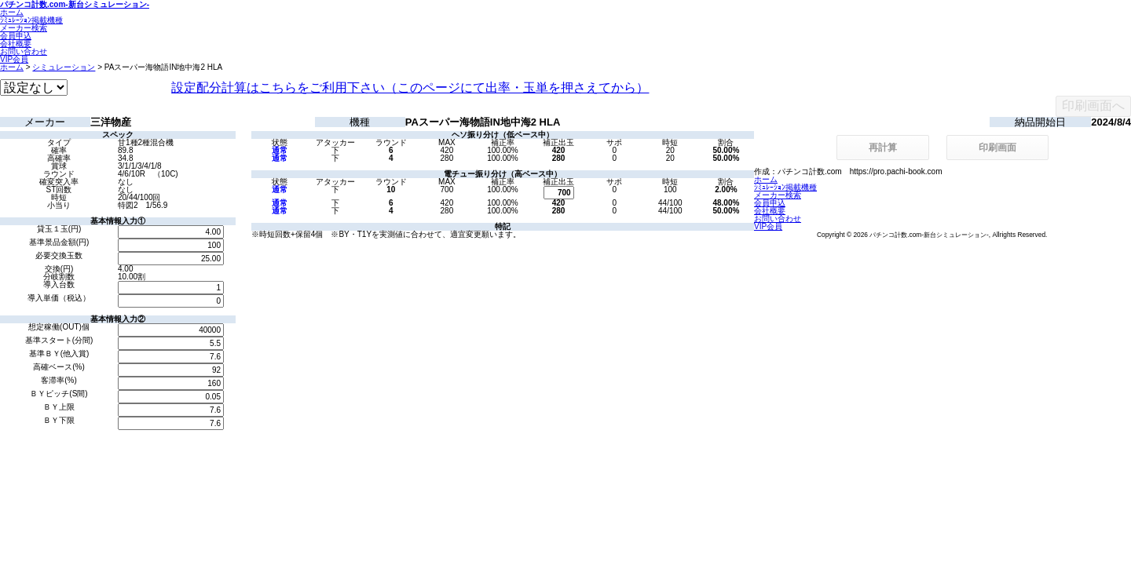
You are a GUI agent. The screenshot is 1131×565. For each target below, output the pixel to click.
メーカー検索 (23, 28)
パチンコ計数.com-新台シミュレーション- (74, 4)
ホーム (12, 12)
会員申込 (15, 35)
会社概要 (15, 43)
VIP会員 (14, 59)
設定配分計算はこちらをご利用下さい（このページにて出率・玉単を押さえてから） (410, 87)
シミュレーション (63, 67)
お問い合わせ (23, 51)
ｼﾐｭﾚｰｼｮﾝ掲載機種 (31, 20)
